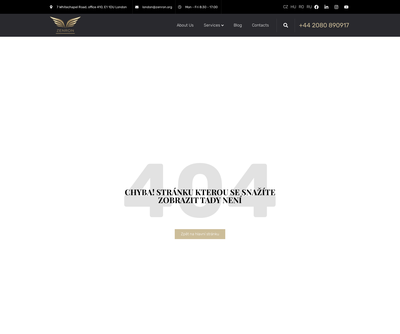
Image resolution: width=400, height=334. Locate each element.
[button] (286, 25)
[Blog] (238, 25)
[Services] (214, 25)
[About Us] (185, 25)
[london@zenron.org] (137, 7)
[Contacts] (260, 25)
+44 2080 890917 (324, 25)
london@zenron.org (157, 7)
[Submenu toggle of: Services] (222, 25)
